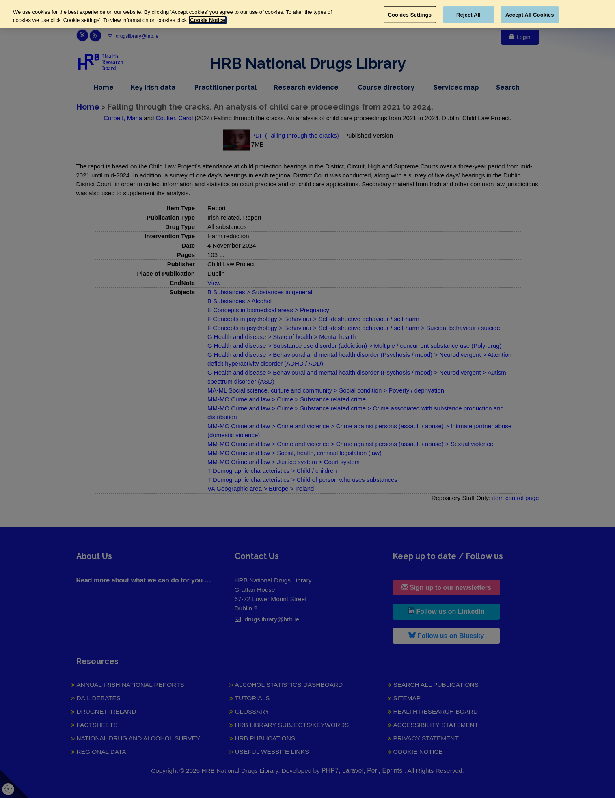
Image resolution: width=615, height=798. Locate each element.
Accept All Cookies (529, 14)
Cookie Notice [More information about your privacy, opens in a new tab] (207, 20)
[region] (307, 14)
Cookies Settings (410, 14)
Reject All (468, 14)
